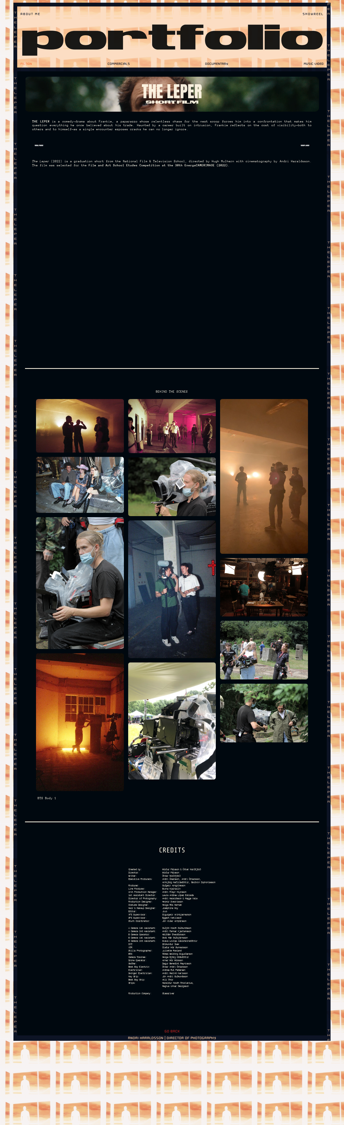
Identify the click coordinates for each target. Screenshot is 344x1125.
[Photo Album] (172, 173)
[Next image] (305, 172)
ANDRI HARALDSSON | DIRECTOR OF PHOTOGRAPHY (172, 1119)
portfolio (172, 39)
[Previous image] (39, 172)
